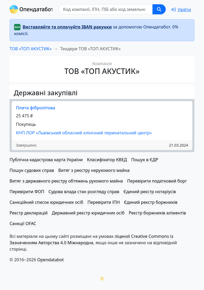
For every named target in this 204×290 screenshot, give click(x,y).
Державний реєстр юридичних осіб (88, 213)
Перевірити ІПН (103, 202)
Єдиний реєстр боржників (150, 202)
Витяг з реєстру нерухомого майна (94, 170)
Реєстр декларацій (29, 213)
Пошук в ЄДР (144, 160)
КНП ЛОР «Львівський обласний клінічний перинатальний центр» (84, 133)
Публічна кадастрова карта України (46, 160)
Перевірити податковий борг (157, 181)
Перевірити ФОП (27, 191)
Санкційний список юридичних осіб (46, 202)
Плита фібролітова (35, 108)
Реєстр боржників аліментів (157, 213)
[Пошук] (106, 9)
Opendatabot (50, 260)
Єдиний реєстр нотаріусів (150, 191)
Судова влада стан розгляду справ (83, 191)
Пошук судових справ (32, 170)
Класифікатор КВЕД (107, 160)
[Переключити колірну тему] (102, 279)
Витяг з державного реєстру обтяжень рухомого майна (66, 181)
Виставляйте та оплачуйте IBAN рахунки (67, 27)
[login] (181, 10)
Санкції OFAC (23, 223)
